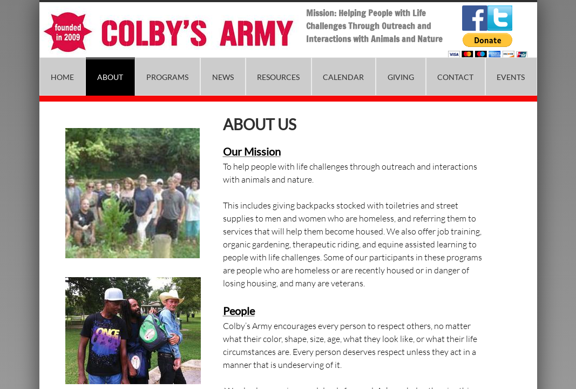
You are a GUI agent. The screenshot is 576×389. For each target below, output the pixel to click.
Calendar (343, 77)
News (223, 77)
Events (511, 77)
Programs (167, 77)
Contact (455, 77)
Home (62, 77)
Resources (278, 77)
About (110, 77)
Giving (401, 77)
